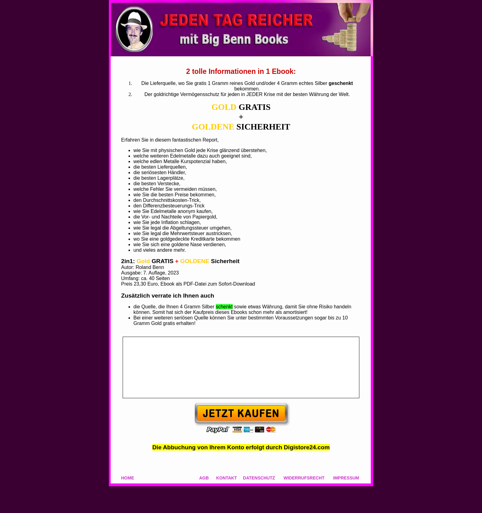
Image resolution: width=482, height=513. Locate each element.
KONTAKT (226, 477)
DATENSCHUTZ (259, 477)
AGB (204, 477)
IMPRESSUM (346, 477)
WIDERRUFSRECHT (304, 477)
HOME (127, 477)
